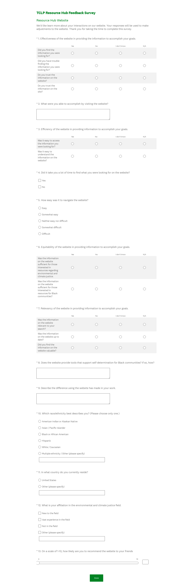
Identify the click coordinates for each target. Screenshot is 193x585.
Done (96, 550)
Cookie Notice (100, 578)
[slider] (38, 537)
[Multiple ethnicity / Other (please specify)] (76, 440)
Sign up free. (109, 565)
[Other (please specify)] (76, 471)
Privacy (90, 578)
